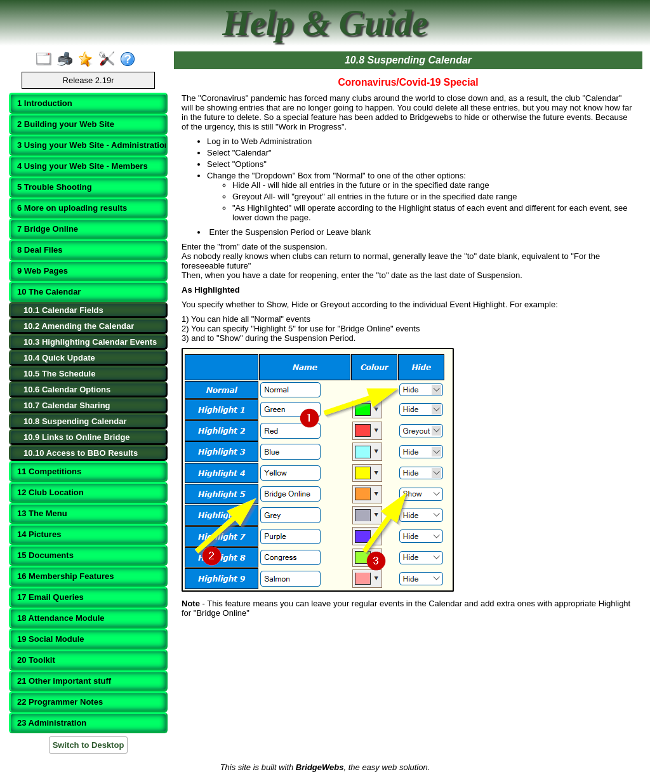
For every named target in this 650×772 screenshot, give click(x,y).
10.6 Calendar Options (66, 389)
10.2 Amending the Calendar (78, 326)
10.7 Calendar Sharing (66, 405)
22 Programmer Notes (60, 702)
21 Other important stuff (64, 681)
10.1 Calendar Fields (63, 310)
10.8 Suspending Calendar (75, 421)
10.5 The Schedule (59, 373)
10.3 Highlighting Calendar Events (90, 342)
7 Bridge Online (47, 229)
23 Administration (51, 723)
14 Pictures (39, 534)
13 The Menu (42, 513)
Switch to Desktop (88, 745)
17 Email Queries (50, 597)
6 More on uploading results (72, 208)
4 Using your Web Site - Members (82, 166)
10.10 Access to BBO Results (80, 453)
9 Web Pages (42, 271)
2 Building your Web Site (65, 124)
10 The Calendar (49, 291)
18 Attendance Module (60, 618)
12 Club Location (50, 492)
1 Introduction (44, 103)
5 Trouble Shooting (54, 187)
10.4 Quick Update (59, 358)
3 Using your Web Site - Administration (89, 145)
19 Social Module (50, 639)
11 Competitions (49, 471)
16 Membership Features (65, 576)
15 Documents (45, 555)
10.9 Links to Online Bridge (76, 437)
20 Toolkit (36, 660)
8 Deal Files (40, 250)
